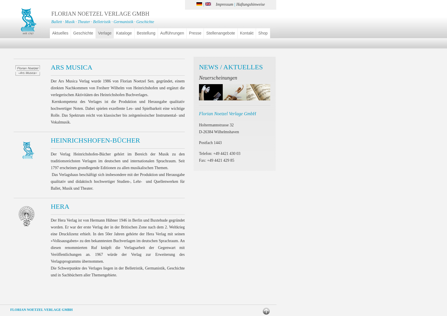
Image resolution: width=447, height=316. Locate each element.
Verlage (104, 33)
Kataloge (124, 33)
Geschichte (83, 33)
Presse (195, 33)
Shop (263, 33)
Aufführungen (172, 33)
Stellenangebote (220, 33)
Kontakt (246, 33)
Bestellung (146, 33)
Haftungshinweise (250, 4)
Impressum (224, 4)
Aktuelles (60, 33)
